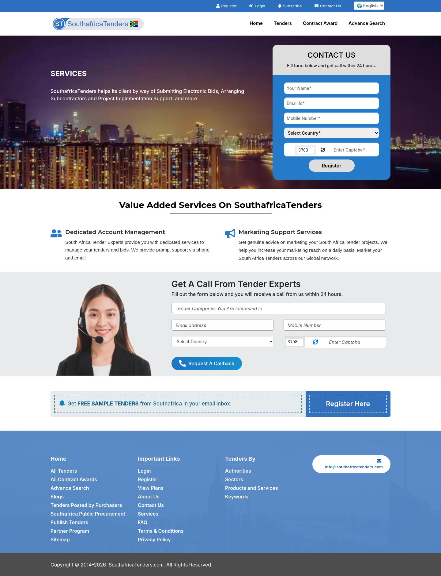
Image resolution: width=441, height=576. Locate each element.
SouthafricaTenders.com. (138, 565)
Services (148, 514)
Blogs (57, 497)
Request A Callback (206, 363)
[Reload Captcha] (323, 149)
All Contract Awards (74, 480)
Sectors (234, 480)
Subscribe (290, 5)
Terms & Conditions (161, 531)
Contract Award (320, 23)
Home (256, 23)
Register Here (348, 404)
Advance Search (367, 23)
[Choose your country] (331, 133)
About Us (149, 497)
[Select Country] (223, 341)
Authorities (238, 471)
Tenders (283, 23)
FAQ (142, 523)
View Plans (151, 488)
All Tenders (64, 471)
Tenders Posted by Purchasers (87, 505)
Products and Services (251, 488)
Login (257, 5)
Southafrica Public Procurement (88, 514)
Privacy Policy (154, 540)
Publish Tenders (70, 523)
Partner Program (70, 531)
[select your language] (369, 6)
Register (226, 5)
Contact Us (328, 5)
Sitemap (60, 540)
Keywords (237, 497)
